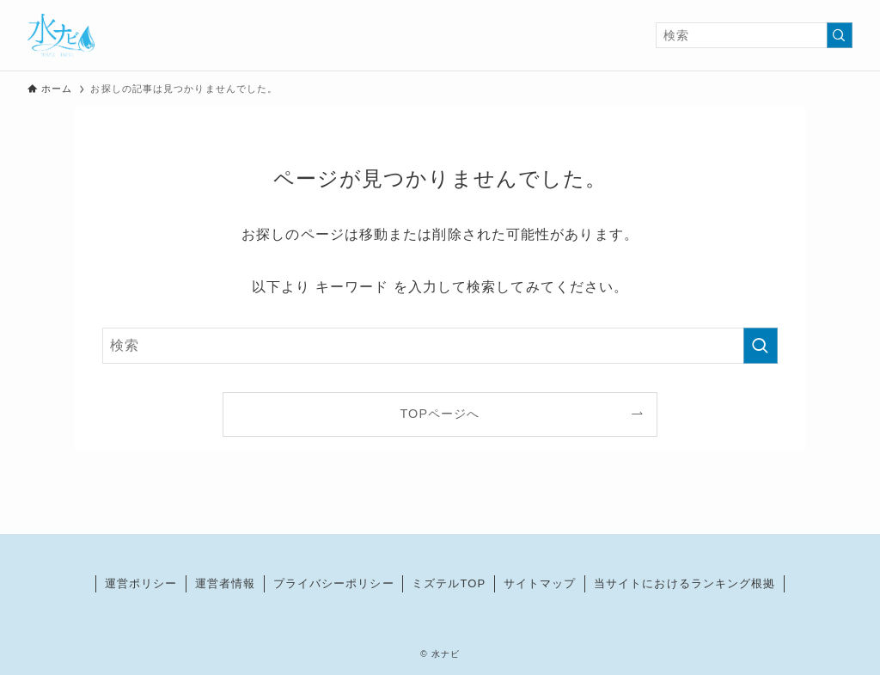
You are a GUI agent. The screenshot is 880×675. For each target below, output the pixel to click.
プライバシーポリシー (333, 583)
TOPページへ (440, 413)
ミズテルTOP (449, 583)
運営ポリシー (141, 583)
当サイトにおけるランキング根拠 (685, 583)
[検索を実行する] (839, 35)
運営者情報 (225, 583)
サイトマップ (540, 583)
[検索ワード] (754, 35)
